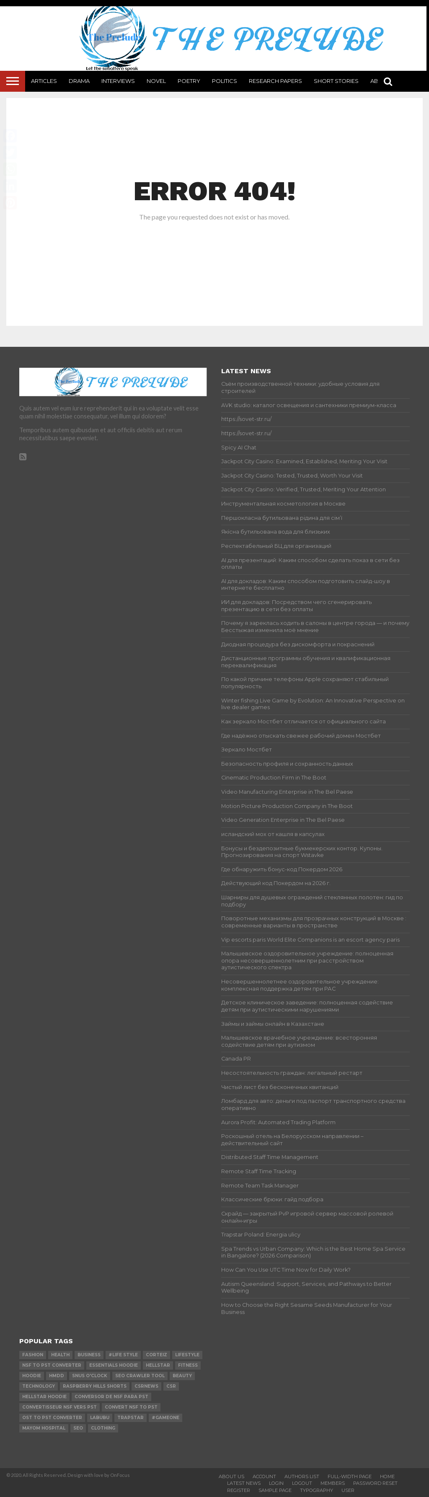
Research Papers (275, 80)
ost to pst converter (52, 1417)
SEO (78, 1428)
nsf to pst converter (51, 1365)
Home (387, 1476)
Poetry (189, 80)
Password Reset (375, 1483)
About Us (231, 1476)
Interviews (118, 80)
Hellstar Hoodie (44, 1396)
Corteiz (156, 1355)
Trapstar (130, 1417)
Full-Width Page (350, 1476)
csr (171, 1386)
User (347, 1490)
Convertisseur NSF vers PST (59, 1407)
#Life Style (123, 1355)
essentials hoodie (113, 1365)
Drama (79, 80)
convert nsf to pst (131, 1407)
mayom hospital (43, 1428)
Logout (302, 1483)
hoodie (31, 1375)
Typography (316, 1490)
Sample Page (275, 1490)
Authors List (301, 1476)
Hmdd (56, 1375)
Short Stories (336, 80)
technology (38, 1386)
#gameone (165, 1417)
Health (60, 1355)
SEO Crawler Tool (140, 1375)
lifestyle (187, 1355)
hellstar (158, 1365)
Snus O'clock (89, 1375)
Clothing (103, 1428)
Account (264, 1476)
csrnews (146, 1386)
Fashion (32, 1355)
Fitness (188, 1365)
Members (332, 1483)
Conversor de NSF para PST (111, 1396)
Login (276, 1483)
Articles (44, 80)
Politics (224, 80)
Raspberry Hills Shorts (95, 1386)
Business (89, 1355)
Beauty (182, 1375)
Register (238, 1490)
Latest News (244, 1483)
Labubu (99, 1417)
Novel (156, 80)
